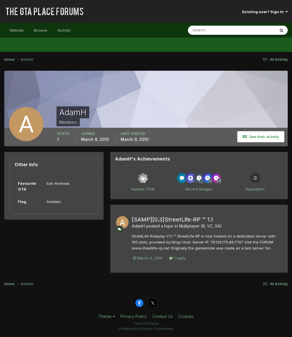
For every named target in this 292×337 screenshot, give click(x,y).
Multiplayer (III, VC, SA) (200, 226)
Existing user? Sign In (265, 11)
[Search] (213, 30)
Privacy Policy (133, 316)
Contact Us (162, 316)
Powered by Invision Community (146, 328)
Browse (40, 30)
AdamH (138, 226)
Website (16, 30)
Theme (106, 316)
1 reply (177, 258)
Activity (64, 30)
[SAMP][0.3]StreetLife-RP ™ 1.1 (172, 219)
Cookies (186, 316)
